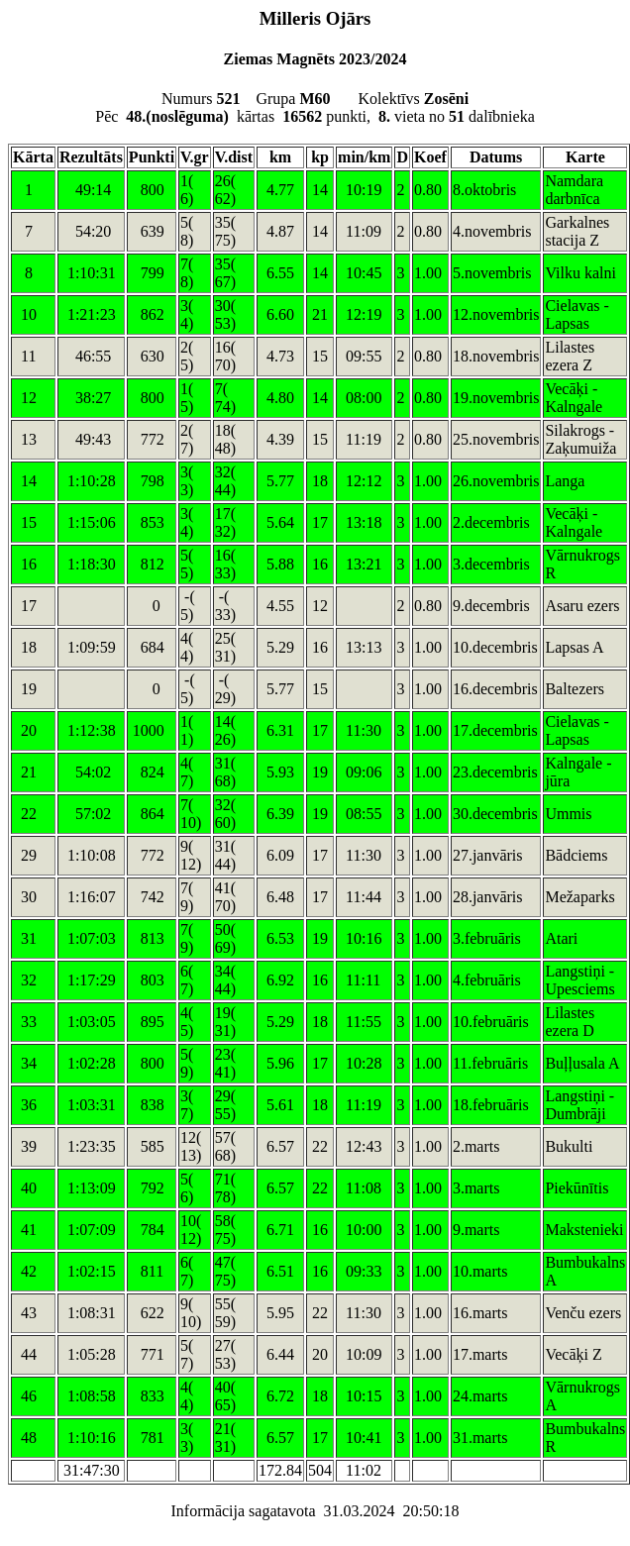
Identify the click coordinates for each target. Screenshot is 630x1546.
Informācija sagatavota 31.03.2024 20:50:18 (314, 1510)
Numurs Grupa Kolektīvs (315, 98)
